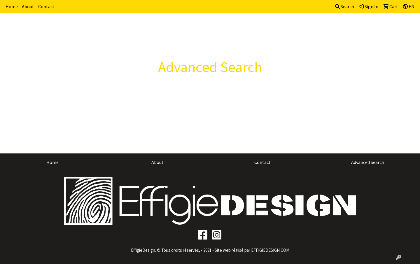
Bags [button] (204, 26)
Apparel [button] (158, 26)
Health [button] (302, 26)
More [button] (389, 26)
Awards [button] (182, 26)
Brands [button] (133, 26)
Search (344, 6)
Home (12, 6)
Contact (46, 6)
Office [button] (324, 26)
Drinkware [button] (229, 26)
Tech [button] (344, 26)
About (28, 6)
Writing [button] (366, 26)
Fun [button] (252, 26)
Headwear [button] (276, 26)
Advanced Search (367, 162)
